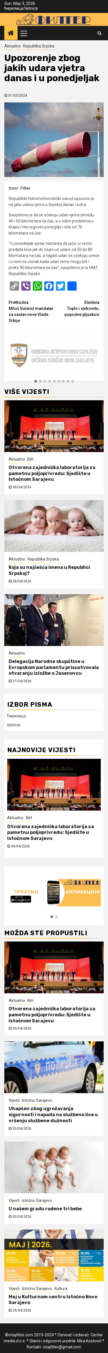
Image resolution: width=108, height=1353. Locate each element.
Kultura (60, 1288)
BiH (30, 459)
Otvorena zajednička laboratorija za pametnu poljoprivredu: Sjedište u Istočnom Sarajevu (52, 473)
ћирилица (13, 8)
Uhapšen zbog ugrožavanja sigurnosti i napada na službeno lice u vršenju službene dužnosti (53, 1114)
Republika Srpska (38, 46)
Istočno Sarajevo (37, 1100)
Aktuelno (12, 46)
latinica (31, 8)
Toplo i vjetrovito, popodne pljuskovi (77, 308)
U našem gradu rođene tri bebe (45, 1208)
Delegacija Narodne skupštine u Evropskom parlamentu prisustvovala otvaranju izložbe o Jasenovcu (54, 667)
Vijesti (14, 1100)
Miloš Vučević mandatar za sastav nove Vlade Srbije (31, 311)
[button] (35, 381)
